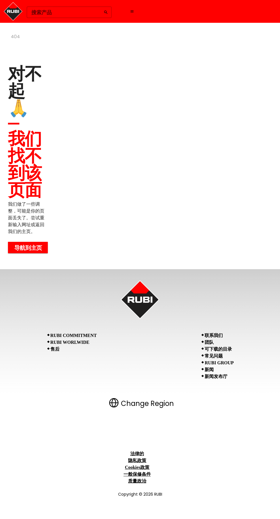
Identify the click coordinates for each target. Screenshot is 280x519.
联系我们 (214, 335)
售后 (54, 349)
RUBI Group (219, 362)
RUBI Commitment (73, 335)
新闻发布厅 (216, 376)
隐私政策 (137, 460)
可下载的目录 (218, 349)
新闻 (209, 369)
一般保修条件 (137, 474)
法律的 (137, 453)
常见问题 (214, 356)
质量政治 (137, 481)
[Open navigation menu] (132, 11)
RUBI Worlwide (69, 342)
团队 (209, 342)
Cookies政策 (137, 467)
